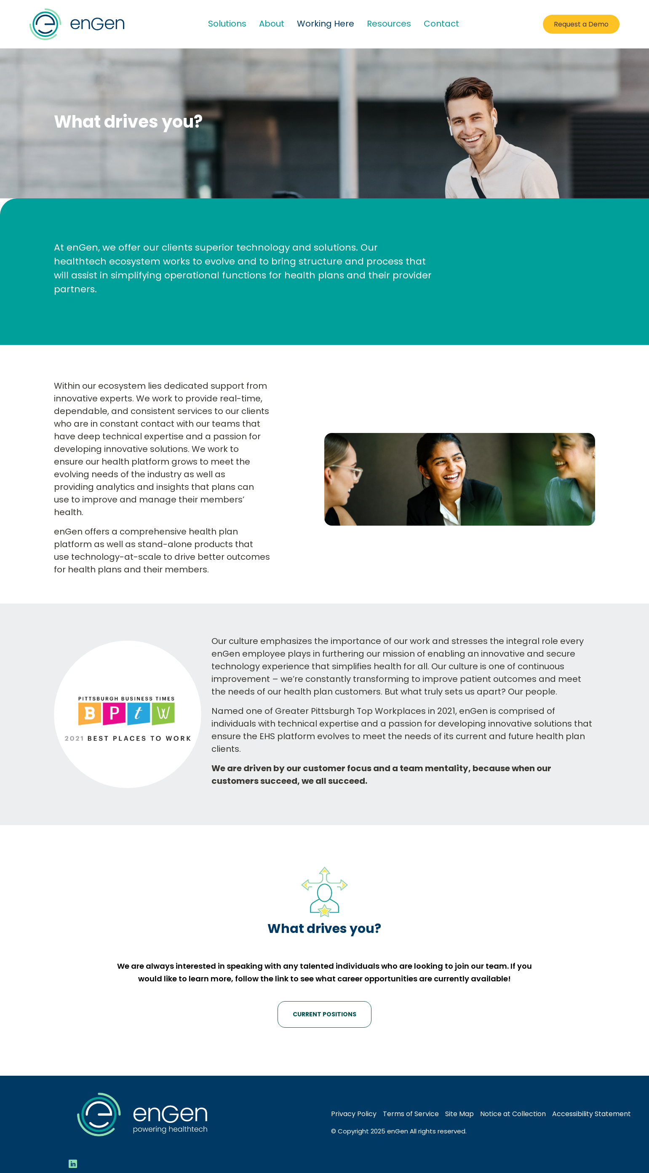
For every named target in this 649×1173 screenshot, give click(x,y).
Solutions (227, 23)
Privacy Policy (354, 1114)
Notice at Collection (513, 1114)
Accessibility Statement (591, 1114)
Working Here (325, 23)
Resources (389, 23)
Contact (441, 23)
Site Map (459, 1114)
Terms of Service (411, 1114)
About (271, 23)
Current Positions (324, 1014)
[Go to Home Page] (76, 24)
